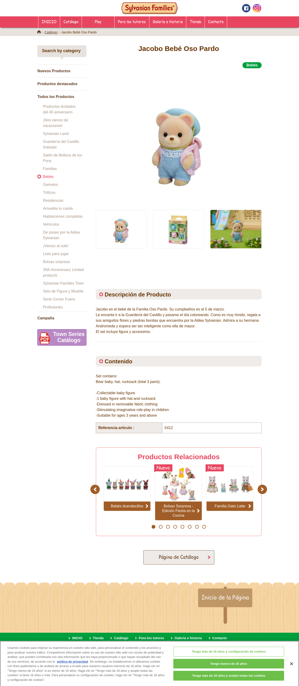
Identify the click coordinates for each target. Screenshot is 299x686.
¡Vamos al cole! (55, 246)
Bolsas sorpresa (56, 262)
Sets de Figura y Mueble (63, 291)
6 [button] (189, 526)
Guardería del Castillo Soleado (61, 144)
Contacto (216, 21)
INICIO (49, 21)
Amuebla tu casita (58, 208)
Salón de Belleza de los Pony (62, 158)
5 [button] (182, 526)
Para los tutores (132, 21)
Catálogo (71, 21)
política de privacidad (72, 664)
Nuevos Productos (53, 71)
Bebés (48, 177)
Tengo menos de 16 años (228, 666)
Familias (50, 169)
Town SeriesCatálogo (61, 338)
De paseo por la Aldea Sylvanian (61, 235)
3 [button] (167, 526)
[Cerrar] (291, 667)
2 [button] (160, 526)
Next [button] (263, 489)
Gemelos (50, 185)
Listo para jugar (56, 254)
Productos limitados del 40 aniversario (59, 109)
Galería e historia (168, 21)
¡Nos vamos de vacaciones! (55, 123)
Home (39, 31)
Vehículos (51, 224)
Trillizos (49, 193)
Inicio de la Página (225, 597)
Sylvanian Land (55, 134)
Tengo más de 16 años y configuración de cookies (229, 655)
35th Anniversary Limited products (63, 272)
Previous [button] (96, 489)
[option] (179, 136)
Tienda (195, 21)
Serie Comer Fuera (59, 299)
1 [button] (153, 526)
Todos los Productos (55, 97)
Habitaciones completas (63, 216)
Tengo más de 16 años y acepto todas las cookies (228, 679)
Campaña (45, 318)
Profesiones (53, 307)
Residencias (53, 200)
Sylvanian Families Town (63, 283)
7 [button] (196, 526)
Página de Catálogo (179, 556)
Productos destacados (57, 84)
